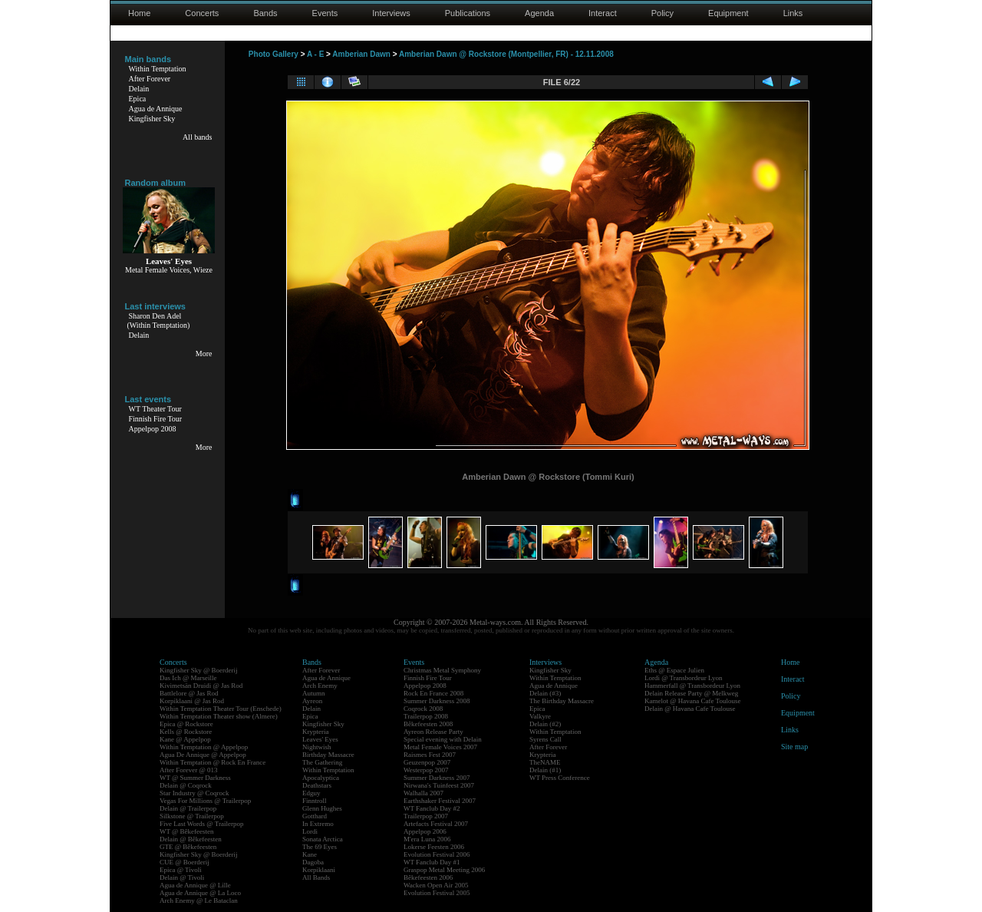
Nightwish (316, 747)
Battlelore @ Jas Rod (189, 693)
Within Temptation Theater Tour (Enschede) (221, 708)
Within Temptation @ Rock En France (212, 762)
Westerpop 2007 (426, 770)
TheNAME (545, 762)
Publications (467, 13)
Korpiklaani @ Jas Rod (192, 701)
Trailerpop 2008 (426, 716)
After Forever (150, 78)
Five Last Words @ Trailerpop (201, 824)
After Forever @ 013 (189, 770)
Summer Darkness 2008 (437, 701)
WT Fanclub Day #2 (432, 808)
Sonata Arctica (322, 839)
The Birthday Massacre (561, 701)
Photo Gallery (273, 54)
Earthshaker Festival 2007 (440, 801)
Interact (602, 13)
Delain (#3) (545, 693)
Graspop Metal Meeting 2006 (444, 870)
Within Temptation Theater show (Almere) (219, 716)
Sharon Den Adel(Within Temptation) (158, 320)
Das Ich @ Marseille (188, 678)
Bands (265, 13)
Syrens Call (545, 739)
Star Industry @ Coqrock (194, 793)
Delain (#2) (545, 724)
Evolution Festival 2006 (437, 854)
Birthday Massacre (328, 754)
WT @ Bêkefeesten (187, 831)
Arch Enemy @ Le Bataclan (199, 900)
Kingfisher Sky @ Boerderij (199, 670)
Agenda (539, 13)
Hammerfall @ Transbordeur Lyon (692, 685)
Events (325, 13)
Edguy (311, 793)
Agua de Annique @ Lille (195, 885)
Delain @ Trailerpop (188, 808)
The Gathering (322, 762)
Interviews (391, 13)
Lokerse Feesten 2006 (434, 847)
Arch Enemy (320, 685)
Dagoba (313, 862)
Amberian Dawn (361, 54)
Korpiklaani (318, 870)
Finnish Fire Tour (156, 419)
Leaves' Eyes (320, 739)
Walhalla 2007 (423, 793)
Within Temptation (157, 68)
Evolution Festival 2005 (437, 893)
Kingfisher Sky (152, 118)
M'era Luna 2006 (427, 839)
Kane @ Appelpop (185, 739)
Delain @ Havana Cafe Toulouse (689, 708)
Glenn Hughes (322, 808)
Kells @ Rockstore (186, 731)
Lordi (310, 831)
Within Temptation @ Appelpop (204, 747)
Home (139, 13)
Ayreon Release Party (433, 731)
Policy (662, 13)
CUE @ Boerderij (184, 862)
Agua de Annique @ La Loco (200, 893)
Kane (309, 854)
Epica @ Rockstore (186, 724)
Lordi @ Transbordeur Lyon (683, 678)
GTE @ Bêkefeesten (188, 847)
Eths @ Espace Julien (674, 670)
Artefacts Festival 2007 (436, 824)
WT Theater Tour (155, 409)
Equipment (728, 13)
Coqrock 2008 (423, 708)
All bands (198, 137)
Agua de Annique (156, 108)
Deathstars (316, 785)
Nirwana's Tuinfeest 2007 (439, 785)
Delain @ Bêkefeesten (191, 839)
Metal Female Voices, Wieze (169, 270)
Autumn (313, 693)
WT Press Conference (559, 777)
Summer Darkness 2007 (437, 777)
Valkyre (540, 716)
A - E (315, 54)
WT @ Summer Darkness (195, 777)
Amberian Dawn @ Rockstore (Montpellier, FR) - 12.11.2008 (506, 54)
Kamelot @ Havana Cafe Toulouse (692, 701)
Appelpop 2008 (152, 429)
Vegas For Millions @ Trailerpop (205, 801)
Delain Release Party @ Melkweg (691, 693)
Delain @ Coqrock (186, 785)
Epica (138, 98)
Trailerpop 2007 (426, 816)
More (204, 353)
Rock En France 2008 (433, 693)
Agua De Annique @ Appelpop (203, 754)
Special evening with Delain (443, 739)
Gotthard (314, 816)
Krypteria (315, 731)
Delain (139, 88)
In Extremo (318, 824)
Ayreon (312, 701)
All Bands (316, 877)
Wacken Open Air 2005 (436, 885)
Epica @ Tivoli (181, 870)
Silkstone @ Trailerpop (192, 816)
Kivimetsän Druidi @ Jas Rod (201, 685)
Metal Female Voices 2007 (440, 747)
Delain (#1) (545, 770)
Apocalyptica (320, 777)
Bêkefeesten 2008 (428, 724)
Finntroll (314, 801)
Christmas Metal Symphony (442, 670)
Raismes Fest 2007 (430, 754)
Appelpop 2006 (425, 831)
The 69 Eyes (319, 847)
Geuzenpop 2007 (427, 762)
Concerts (202, 13)
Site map (794, 746)
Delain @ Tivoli (182, 877)
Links (793, 13)
